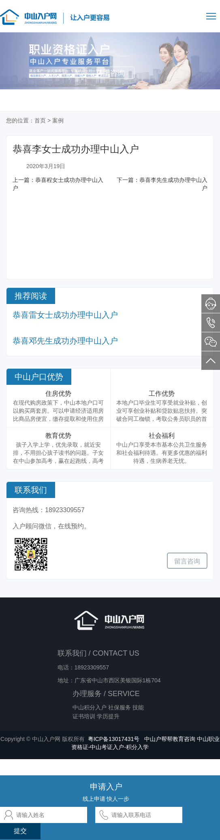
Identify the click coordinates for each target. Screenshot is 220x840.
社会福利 (162, 435)
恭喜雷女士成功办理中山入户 (65, 314)
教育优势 (58, 435)
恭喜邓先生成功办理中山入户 (65, 340)
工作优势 (162, 393)
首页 (40, 120)
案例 (58, 120)
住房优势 (58, 393)
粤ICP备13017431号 (114, 739)
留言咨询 (187, 561)
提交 (20, 830)
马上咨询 (110, 73)
